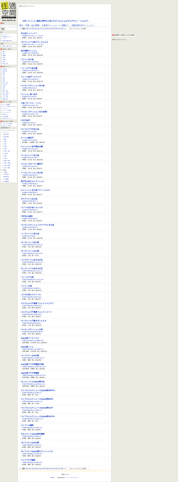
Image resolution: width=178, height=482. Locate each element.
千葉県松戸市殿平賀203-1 (30, 184)
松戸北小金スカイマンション (32, 181)
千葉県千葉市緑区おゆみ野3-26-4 (32, 454)
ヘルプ (4, 38)
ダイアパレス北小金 (29, 199)
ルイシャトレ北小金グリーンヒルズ (35, 190)
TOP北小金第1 (27, 216)
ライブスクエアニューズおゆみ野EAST (37, 408)
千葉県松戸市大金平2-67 (29, 96)
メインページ (6, 34)
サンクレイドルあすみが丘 (32, 268)
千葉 (4, 75)
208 (62, 28)
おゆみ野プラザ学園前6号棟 (32, 364)
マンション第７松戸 (29, 94)
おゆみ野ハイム (27, 347)
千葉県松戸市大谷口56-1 (29, 131)
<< (20, 28)
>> (65, 28)
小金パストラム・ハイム (31, 103)
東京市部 (5, 71)
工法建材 (6, 179)
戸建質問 (6, 181)
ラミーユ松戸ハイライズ (31, 77)
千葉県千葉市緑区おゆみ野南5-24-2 (33, 340)
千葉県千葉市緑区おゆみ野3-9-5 (32, 436)
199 (35, 28)
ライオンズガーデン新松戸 (32, 164)
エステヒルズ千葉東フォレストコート (36, 312)
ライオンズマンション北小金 (32, 86)
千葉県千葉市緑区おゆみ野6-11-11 (32, 419)
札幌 (4, 57)
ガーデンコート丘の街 (30, 251)
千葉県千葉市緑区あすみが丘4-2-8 (32, 262)
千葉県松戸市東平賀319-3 (30, 218)
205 (53, 28)
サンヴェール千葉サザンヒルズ (33, 321)
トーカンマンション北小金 (32, 173)
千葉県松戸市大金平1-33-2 (30, 114)
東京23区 (5, 69)
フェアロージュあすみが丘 (32, 260)
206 (56, 28)
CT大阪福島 (5, 116)
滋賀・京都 (5, 91)
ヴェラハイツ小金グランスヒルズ (34, 42)
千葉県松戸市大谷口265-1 (30, 140)
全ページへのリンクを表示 (78, 28)
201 (41, 28)
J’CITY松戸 (25, 120)
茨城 (4, 79)
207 (59, 28)
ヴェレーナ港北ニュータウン (9, 106)
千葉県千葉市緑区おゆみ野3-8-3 (32, 445)
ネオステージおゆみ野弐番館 (32, 434)
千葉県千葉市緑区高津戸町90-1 (31, 323)
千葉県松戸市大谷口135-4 (30, 157)
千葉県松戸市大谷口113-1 (30, 166)
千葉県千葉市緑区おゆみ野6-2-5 (32, 393)
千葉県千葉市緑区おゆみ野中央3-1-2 (33, 358)
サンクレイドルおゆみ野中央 (32, 382)
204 (50, 28)
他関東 (4, 55)
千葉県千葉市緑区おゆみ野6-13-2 (32, 401)
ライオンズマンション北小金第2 (34, 112)
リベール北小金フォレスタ (32, 207)
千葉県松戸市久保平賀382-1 (30, 62)
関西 (4, 61)
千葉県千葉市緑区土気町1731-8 (31, 297)
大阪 (4, 87)
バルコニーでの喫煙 (7, 123)
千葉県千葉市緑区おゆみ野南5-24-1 (33, 349)
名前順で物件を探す (7, 40)
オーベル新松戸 (27, 138)
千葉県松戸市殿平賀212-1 (30, 175)
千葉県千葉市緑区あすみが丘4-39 (32, 244)
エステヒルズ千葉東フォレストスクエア (37, 303)
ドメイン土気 (26, 286)
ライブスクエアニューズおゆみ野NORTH (37, 390)
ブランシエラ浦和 (7, 110)
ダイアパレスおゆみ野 (30, 443)
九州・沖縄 (5, 97)
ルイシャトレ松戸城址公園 (32, 146)
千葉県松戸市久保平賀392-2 (30, 53)
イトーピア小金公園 (29, 68)
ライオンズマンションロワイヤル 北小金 (37, 225)
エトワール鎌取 (27, 425)
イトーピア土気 (27, 277)
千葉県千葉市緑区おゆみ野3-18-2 (32, 462)
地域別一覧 (5, 99)
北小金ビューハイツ (29, 33)
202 (44, 28)
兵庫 (4, 89)
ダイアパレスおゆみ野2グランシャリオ (37, 451)
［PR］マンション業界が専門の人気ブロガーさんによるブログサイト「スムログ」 (55, 21)
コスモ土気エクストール (31, 295)
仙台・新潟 (5, 83)
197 (29, 28)
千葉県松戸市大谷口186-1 (30, 149)
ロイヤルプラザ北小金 (30, 129)
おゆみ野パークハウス (30, 338)
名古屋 (4, 59)
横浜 (4, 53)
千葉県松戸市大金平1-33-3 (30, 105)
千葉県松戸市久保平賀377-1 (30, 70)
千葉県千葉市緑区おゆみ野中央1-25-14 (34, 366)
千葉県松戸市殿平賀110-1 (30, 201)
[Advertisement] (126, 18)
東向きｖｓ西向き (7, 125)
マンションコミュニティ (72, 477)
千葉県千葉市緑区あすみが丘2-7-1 (32, 271)
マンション (6, 132)
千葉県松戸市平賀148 (28, 236)
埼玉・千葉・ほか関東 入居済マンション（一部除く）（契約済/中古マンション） (57, 25)
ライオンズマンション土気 (32, 329)
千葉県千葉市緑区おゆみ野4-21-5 (32, 427)
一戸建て (5, 172)
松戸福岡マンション (29, 51)
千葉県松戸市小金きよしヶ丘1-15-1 (33, 44)
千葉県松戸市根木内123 (29, 88)
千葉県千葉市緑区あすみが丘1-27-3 (33, 279)
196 (26, 28)
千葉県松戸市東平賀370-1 (30, 210)
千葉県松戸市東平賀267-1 (30, 227)
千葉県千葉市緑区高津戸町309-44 (32, 332)
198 (32, 28)
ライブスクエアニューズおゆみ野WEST (37, 399)
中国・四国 (5, 95)
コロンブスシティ (7, 112)
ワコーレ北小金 (27, 59)
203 (47, 28)
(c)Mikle (52, 477)
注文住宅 (6, 174)
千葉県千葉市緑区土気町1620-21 (32, 305)
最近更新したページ (7, 36)
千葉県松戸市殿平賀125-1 (30, 192)
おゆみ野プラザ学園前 (30, 373)
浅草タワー (5, 114)
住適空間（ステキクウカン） (9, 11)
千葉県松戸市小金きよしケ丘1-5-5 (32, 35)
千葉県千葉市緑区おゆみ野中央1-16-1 (33, 384)
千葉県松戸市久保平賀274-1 (30, 79)
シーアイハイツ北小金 (30, 234)
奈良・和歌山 (6, 93)
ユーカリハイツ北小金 (30, 155)
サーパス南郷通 (6, 104)
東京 (4, 51)
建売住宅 (6, 176)
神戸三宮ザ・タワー (7, 118)
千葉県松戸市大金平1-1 (29, 123)
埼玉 (4, 77)
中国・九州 (5, 63)
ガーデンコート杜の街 (30, 242)
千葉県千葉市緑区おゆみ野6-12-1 (32, 410)
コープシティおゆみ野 (30, 355)
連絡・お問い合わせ (7, 46)
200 (38, 28)
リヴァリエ (5, 108)
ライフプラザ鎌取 (28, 460)
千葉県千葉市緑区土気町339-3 (31, 288)
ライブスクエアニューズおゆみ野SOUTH (37, 416)
